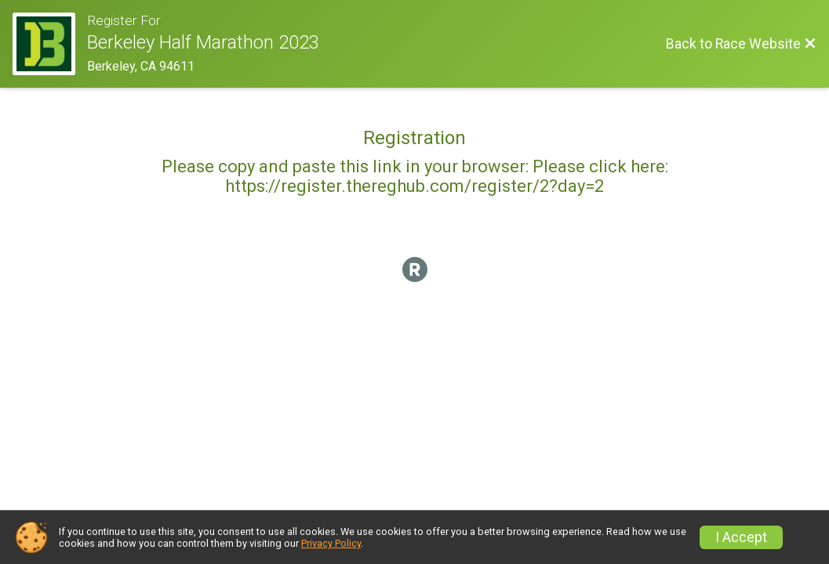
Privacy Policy (331, 543)
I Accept (741, 537)
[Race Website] (50, 44)
